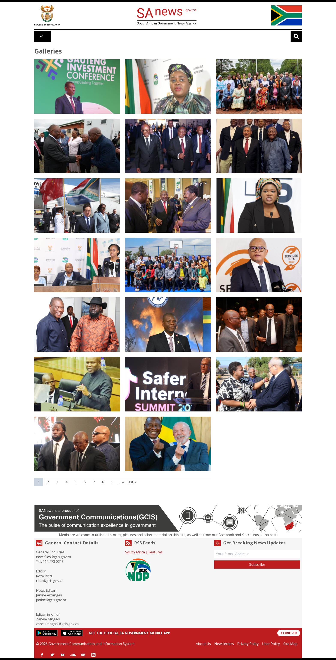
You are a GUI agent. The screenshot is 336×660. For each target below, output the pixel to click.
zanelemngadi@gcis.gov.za (57, 623)
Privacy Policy (248, 643)
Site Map (290, 643)
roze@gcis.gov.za (49, 580)
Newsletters (224, 643)
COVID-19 (289, 633)
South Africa (135, 552)
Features (155, 552)
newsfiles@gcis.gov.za (53, 556)
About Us (203, 643)
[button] (77, 86)
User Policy (271, 643)
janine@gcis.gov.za (51, 599)
